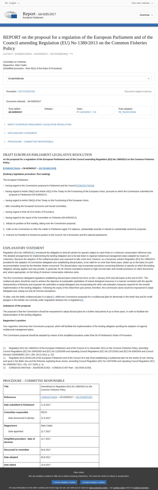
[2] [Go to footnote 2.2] (53, 297)
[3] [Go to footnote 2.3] (82, 300)
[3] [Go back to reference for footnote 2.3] (4, 367)
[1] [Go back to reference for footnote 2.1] (4, 348)
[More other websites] (142, 3)
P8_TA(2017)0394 (127, 112)
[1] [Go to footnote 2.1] (34, 252)
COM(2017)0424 (12, 168)
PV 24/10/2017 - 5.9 (86, 112)
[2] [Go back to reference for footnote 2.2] (4, 358)
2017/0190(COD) (26, 91)
